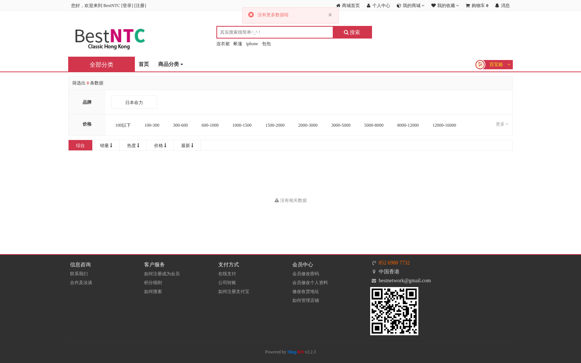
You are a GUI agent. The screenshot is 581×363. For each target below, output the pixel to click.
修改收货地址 (305, 291)
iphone (252, 43)
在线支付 (227, 273)
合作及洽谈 (81, 282)
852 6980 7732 (394, 263)
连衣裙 (223, 43)
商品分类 (170, 64)
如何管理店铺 (305, 300)
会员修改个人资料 (310, 282)
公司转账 (227, 282)
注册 (140, 5)
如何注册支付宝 (233, 291)
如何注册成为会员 (162, 273)
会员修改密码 (305, 273)
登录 (127, 5)
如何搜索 (153, 291)
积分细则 (153, 282)
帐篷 (237, 43)
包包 (266, 43)
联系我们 (79, 273)
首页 (144, 64)
